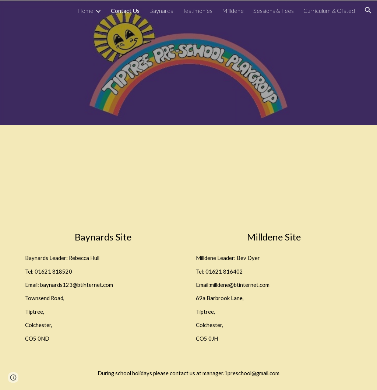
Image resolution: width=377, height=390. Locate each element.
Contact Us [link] (125, 10)
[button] (368, 10)
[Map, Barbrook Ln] (274, 179)
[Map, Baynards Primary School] (103, 179)
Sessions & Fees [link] (273, 10)
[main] (103, 237)
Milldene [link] (233, 10)
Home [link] (85, 10)
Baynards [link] (161, 10)
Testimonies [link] (197, 10)
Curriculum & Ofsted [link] (329, 10)
